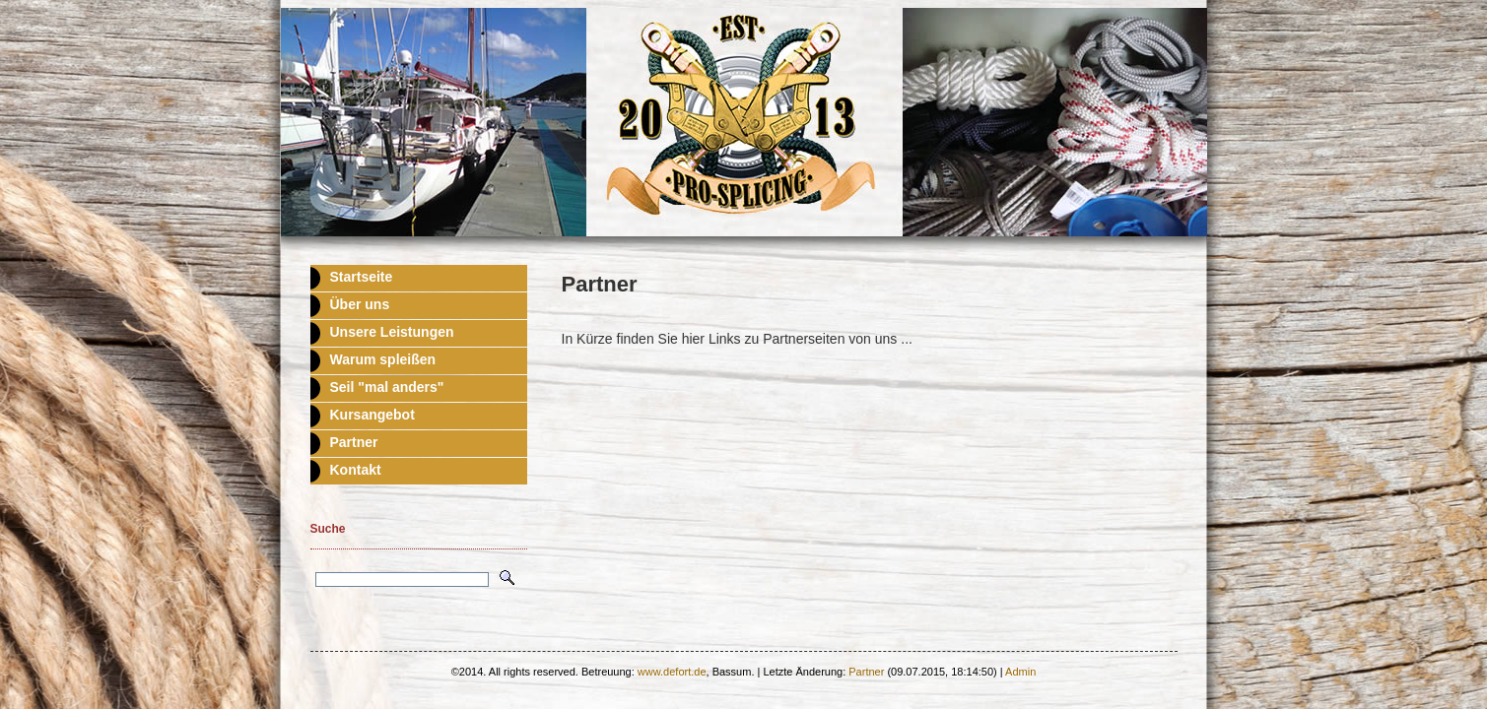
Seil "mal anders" (387, 387)
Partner (354, 442)
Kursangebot (372, 414)
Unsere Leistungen (392, 332)
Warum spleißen (383, 359)
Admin (1020, 671)
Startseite (361, 277)
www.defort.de (672, 671)
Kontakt (355, 470)
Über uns (360, 304)
